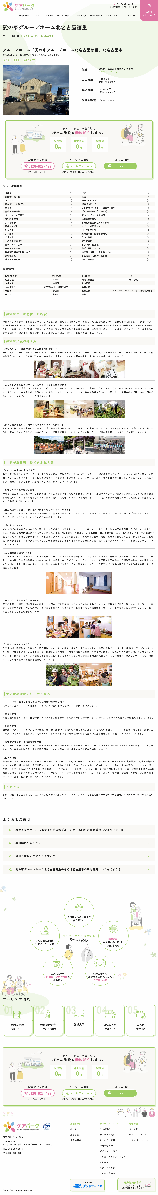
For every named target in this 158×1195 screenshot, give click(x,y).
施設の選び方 (96, 15)
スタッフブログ (107, 1168)
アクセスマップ (108, 71)
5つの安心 (37, 15)
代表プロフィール (138, 1134)
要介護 (7, 60)
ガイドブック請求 (108, 1151)
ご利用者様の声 (79, 15)
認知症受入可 (29, 60)
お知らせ (104, 1162)
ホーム (73, 1129)
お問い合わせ (106, 1146)
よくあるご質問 (130, 15)
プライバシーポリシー (140, 1140)
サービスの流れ (113, 15)
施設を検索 (24, 15)
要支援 (17, 60)
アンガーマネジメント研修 (57, 15)
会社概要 (133, 1129)
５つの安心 (105, 1129)
